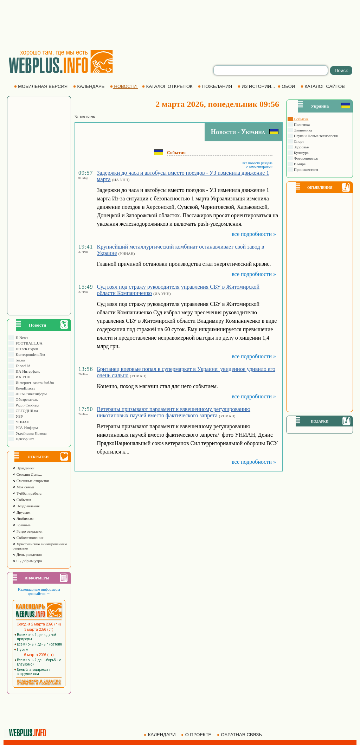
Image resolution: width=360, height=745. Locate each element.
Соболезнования (28, 537)
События (22, 499)
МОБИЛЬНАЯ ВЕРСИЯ (41, 86)
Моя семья (23, 487)
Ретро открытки (28, 531)
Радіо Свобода (26, 405)
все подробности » (254, 234)
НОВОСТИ (124, 86)
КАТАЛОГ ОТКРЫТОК (168, 86)
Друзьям (22, 512)
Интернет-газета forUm (34, 382)
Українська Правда (30, 433)
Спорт (298, 141)
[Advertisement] (180, 25)
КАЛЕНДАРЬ (89, 86)
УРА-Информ (26, 427)
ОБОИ (287, 86)
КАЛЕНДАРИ (160, 734)
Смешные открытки (31, 481)
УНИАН (22, 422)
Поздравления (26, 506)
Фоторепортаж (305, 158)
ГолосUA (22, 366)
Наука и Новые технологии (315, 136)
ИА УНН (22, 377)
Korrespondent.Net (29, 354)
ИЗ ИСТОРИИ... (257, 86)
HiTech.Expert (26, 349)
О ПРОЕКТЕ (197, 734)
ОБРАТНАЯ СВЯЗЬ (240, 734)
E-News (21, 337)
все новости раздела (257, 163)
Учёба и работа (27, 493)
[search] (270, 70)
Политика (301, 124)
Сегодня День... (27, 474)
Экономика (302, 130)
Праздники (23, 468)
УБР (18, 416)
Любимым (23, 518)
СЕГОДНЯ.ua (26, 411)
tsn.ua (19, 360)
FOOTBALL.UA (28, 343)
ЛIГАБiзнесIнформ (30, 394)
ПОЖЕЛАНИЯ (215, 86)
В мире (299, 164)
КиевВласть (24, 388)
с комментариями (259, 167)
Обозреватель (26, 399)
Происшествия (305, 169)
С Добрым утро (27, 561)
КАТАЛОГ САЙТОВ (323, 86)
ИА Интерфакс (27, 371)
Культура (301, 152)
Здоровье (301, 147)
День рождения (27, 554)
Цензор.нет (24, 439)
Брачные (22, 525)
